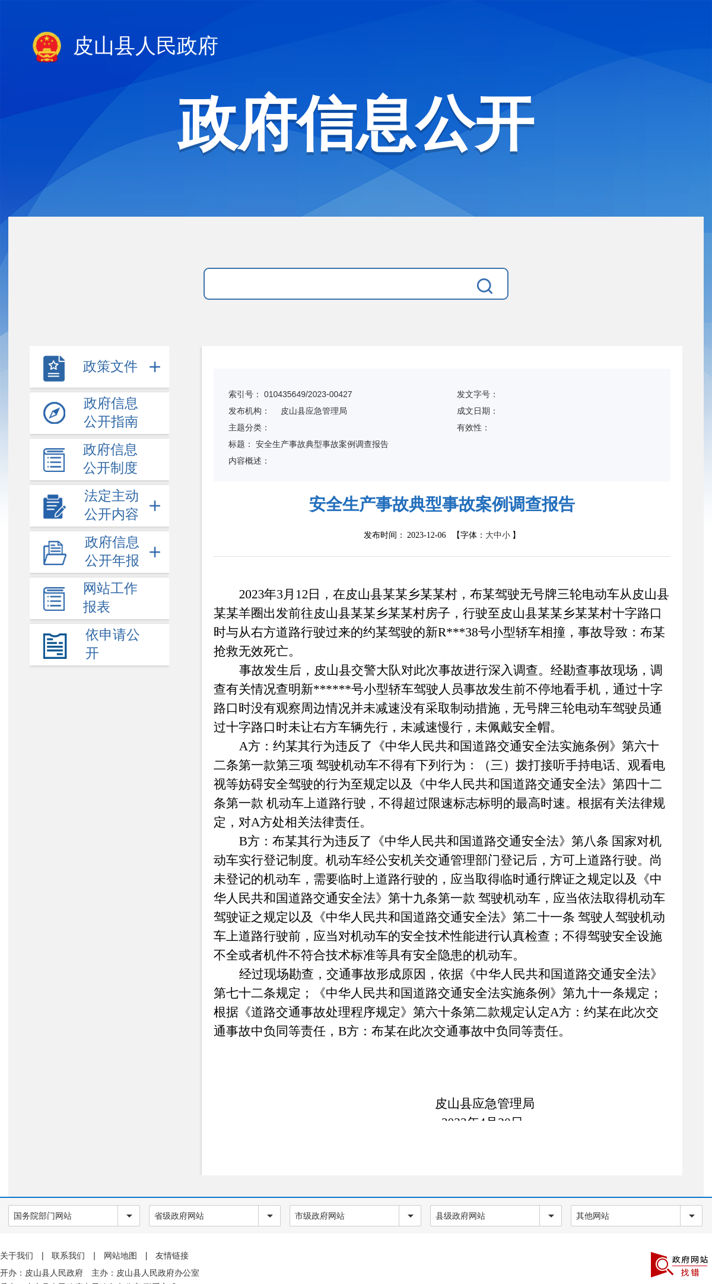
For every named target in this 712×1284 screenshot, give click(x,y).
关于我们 (16, 1255)
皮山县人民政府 (124, 48)
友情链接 (172, 1255)
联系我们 (68, 1255)
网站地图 (120, 1255)
